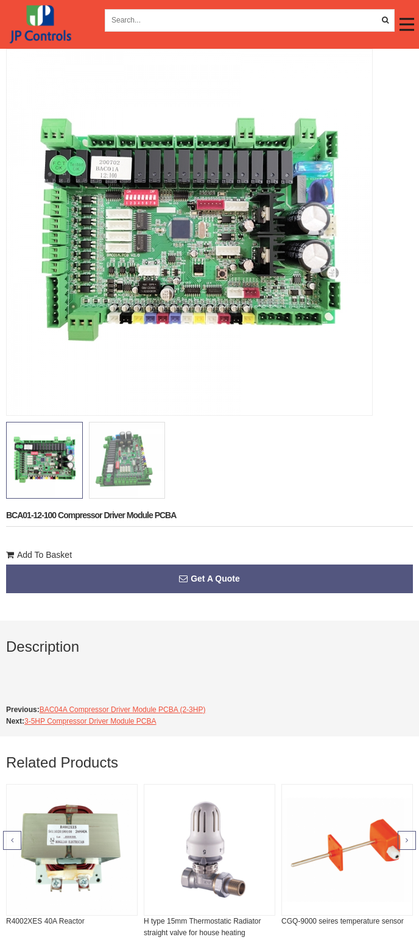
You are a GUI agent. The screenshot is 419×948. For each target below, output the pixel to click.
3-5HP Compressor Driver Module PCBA (90, 721)
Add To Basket (39, 555)
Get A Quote (209, 578)
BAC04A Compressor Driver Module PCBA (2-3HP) (123, 709)
